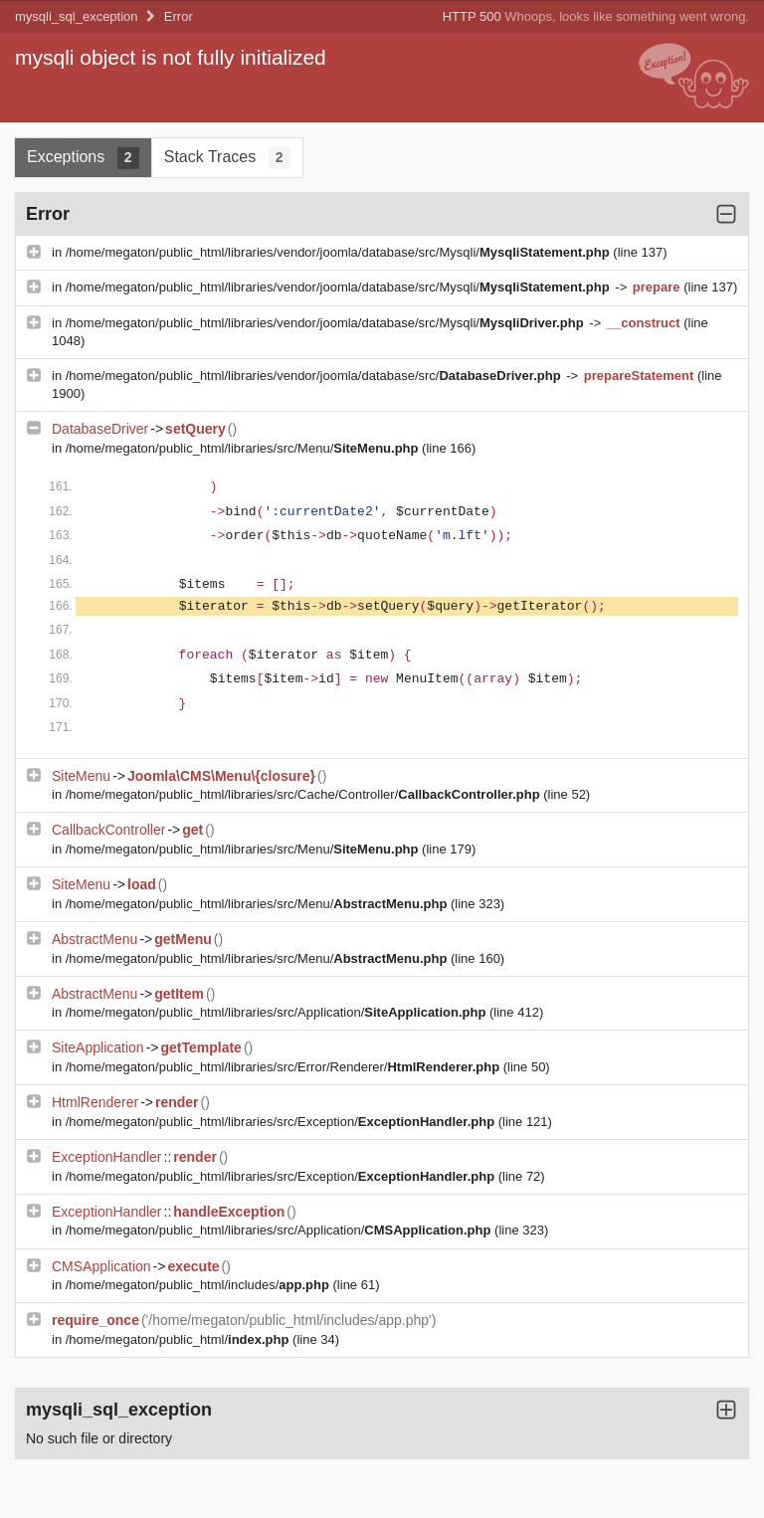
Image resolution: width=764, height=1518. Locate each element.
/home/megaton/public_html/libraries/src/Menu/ (244, 448)
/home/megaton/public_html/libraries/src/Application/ (277, 1012)
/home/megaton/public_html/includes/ (199, 1284)
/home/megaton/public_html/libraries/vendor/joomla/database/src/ (315, 375)
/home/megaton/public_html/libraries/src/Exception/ (282, 1121)
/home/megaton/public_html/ (179, 1339)
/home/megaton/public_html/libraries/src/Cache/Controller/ (304, 794)
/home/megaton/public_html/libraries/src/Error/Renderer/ (284, 1066)
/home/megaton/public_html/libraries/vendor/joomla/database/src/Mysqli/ (340, 252)
